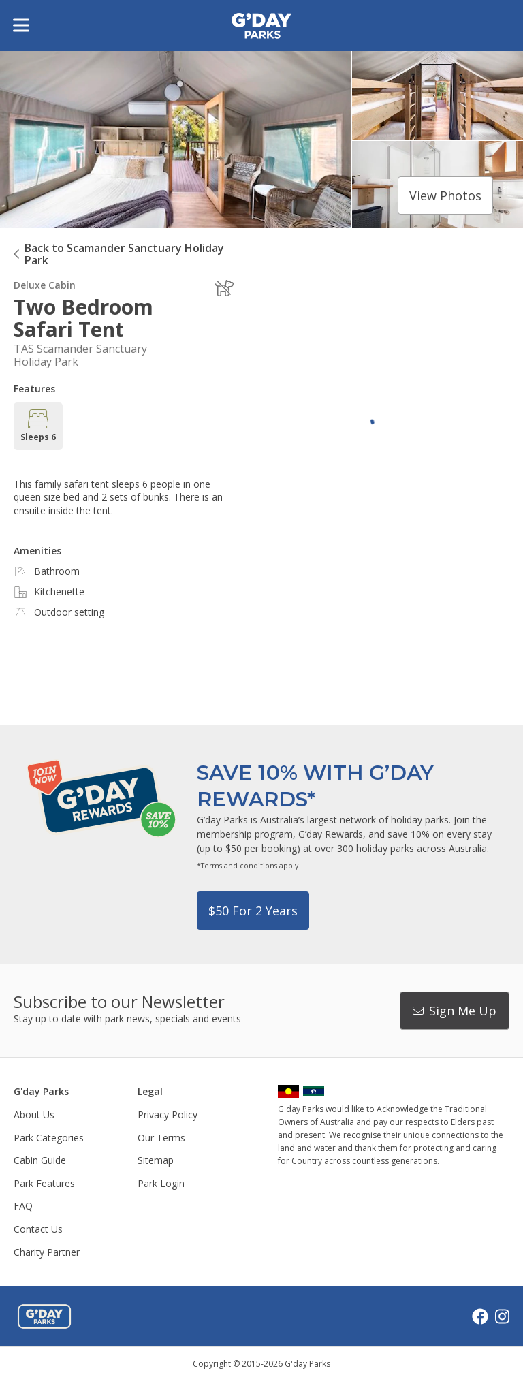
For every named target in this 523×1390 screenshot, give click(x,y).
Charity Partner (47, 1252)
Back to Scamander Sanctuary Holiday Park (124, 254)
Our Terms (161, 1137)
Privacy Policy (167, 1114)
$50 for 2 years (253, 910)
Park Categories (49, 1137)
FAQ (23, 1205)
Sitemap (156, 1160)
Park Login (161, 1183)
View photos (445, 195)
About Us (34, 1114)
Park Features (44, 1183)
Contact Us (38, 1228)
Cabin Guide (40, 1160)
